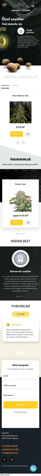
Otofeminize (5, 85)
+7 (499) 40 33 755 (10, 453)
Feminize (15, 85)
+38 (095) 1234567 (10, 446)
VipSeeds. (10, 466)
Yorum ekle (20, 314)
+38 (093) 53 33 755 (10, 449)
